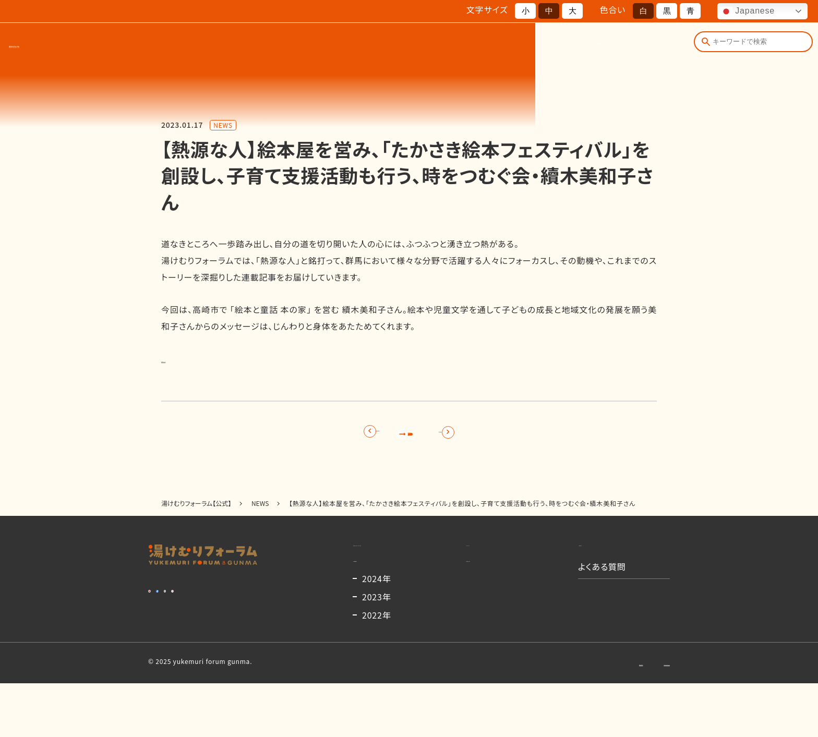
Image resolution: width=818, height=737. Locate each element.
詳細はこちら (186, 358)
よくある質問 (649, 46)
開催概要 (419, 46)
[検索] (703, 46)
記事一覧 (408, 436)
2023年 (376, 650)
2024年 (376, 632)
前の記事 (313, 436)
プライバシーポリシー (639, 715)
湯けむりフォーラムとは (340, 46)
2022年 (376, 668)
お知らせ (531, 46)
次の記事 (504, 436)
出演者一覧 (476, 46)
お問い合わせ (567, 715)
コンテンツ (586, 46)
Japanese (747, 11)
